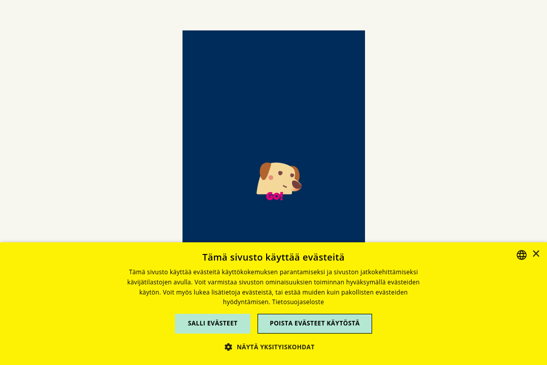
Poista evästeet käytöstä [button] (315, 323)
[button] (273, 347)
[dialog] (273, 303)
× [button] (535, 254)
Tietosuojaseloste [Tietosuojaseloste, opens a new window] (298, 302)
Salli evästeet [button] (213, 323)
